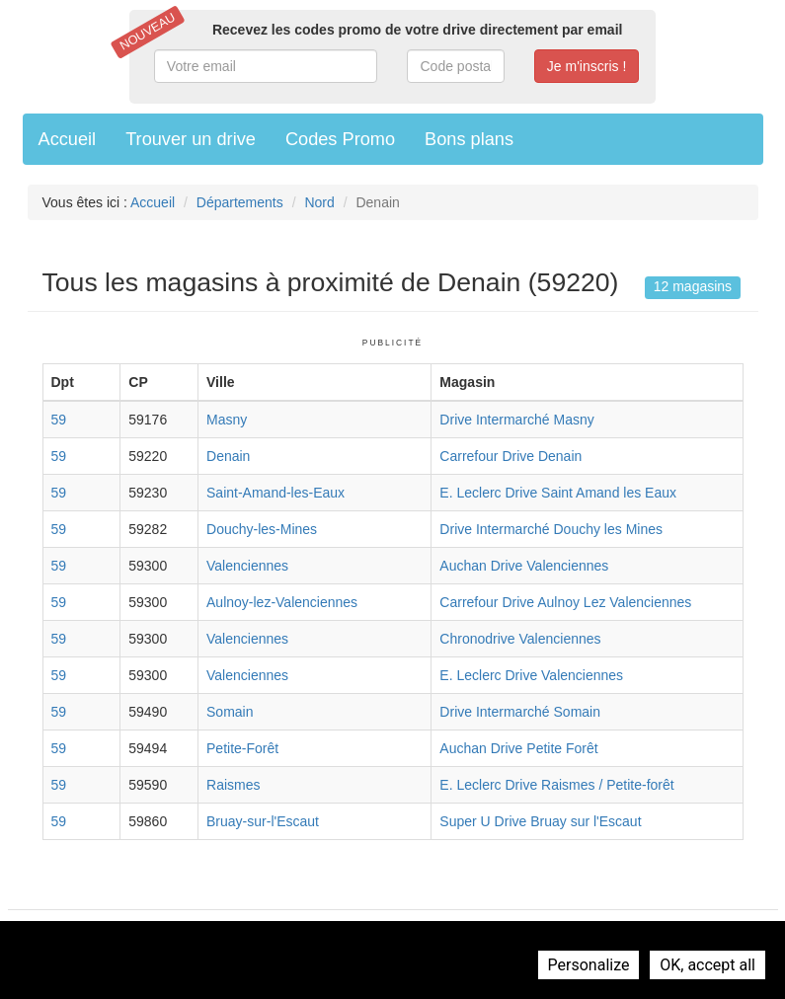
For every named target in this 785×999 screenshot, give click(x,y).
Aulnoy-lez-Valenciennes (281, 602)
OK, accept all (707, 965)
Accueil (68, 139)
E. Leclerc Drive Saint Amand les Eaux (557, 492)
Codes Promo (340, 139)
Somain (229, 712)
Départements (239, 202)
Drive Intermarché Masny (516, 419)
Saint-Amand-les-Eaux (275, 492)
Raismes (233, 785)
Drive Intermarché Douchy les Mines (551, 529)
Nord (319, 202)
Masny (226, 419)
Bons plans (469, 139)
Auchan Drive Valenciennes (523, 566)
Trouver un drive (190, 139)
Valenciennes (247, 566)
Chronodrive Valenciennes (519, 639)
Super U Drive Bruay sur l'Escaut (540, 821)
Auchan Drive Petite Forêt (518, 748)
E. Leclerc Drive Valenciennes (531, 675)
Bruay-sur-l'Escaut (262, 821)
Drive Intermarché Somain (519, 712)
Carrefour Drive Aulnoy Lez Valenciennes (565, 602)
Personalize (589, 965)
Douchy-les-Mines (261, 529)
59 (59, 419)
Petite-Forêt (242, 748)
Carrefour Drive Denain (510, 456)
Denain (228, 456)
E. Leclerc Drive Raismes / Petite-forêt (556, 785)
